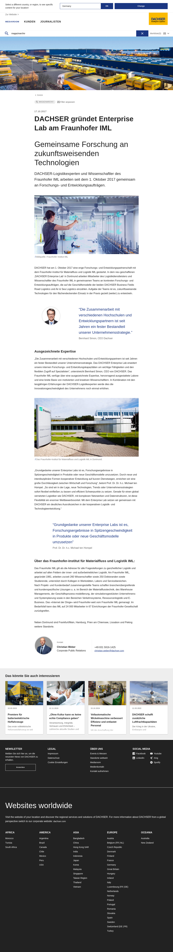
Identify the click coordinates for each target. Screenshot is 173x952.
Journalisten (53, 22)
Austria (110, 838)
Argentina (43, 838)
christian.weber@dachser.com (110, 651)
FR (117, 843)
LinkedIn (138, 758)
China (76, 843)
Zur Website (12, 14)
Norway (110, 895)
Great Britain (113, 869)
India (75, 851)
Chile (41, 851)
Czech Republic (114, 847)
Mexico (42, 856)
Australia (145, 838)
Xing (154, 758)
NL (121, 843)
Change (141, 6)
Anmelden (20, 767)
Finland (110, 856)
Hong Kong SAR (81, 847)
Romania (111, 909)
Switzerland (112, 926)
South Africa (11, 847)
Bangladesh (78, 838)
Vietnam (77, 887)
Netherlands (113, 891)
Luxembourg (113, 887)
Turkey (110, 931)
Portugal (111, 904)
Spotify (155, 762)
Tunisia (8, 843)
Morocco (9, 838)
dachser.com (60, 821)
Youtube (156, 753)
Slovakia (111, 913)
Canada (43, 847)
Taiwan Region (80, 878)
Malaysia (77, 869)
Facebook (139, 753)
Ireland (110, 878)
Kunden (32, 22)
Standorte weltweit (98, 758)
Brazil (42, 843)
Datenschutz (54, 758)
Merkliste (155, 33)
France (110, 860)
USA (41, 865)
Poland (110, 900)
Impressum (53, 753)
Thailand (77, 882)
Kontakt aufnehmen (99, 771)
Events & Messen (98, 753)
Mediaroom (13, 22)
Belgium (111, 843)
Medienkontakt (97, 767)
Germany (111, 865)
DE (126, 887)
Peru (41, 860)
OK (107, 6)
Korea (76, 865)
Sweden (111, 922)
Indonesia (77, 856)
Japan (76, 860)
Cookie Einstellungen (58, 762)
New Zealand (147, 843)
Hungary (111, 873)
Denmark (111, 851)
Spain (110, 917)
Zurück (39, 95)
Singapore (78, 873)
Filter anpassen (66, 103)
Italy (109, 882)
